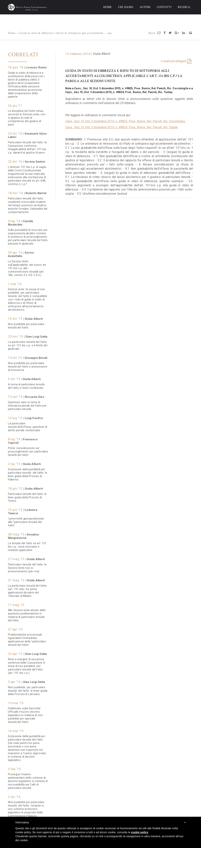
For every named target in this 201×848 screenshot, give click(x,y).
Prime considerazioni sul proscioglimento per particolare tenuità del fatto (28, 449)
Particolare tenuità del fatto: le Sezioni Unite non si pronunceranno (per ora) (27, 566)
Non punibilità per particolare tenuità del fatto (26, 324)
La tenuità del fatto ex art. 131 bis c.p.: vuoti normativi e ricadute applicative (27, 545)
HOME (107, 7)
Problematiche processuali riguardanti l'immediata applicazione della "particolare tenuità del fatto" (27, 638)
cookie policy (139, 832)
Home (12, 33)
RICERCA (184, 7)
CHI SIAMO (125, 7)
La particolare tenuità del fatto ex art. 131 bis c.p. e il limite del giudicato (27, 343)
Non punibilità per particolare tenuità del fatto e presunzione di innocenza (27, 365)
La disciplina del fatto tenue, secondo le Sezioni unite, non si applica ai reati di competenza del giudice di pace (27, 115)
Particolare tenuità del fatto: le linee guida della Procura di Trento (27, 495)
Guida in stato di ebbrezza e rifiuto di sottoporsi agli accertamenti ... (63, 33)
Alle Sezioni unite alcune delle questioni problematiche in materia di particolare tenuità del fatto (27, 613)
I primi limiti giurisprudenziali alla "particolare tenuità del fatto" (26, 520)
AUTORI (145, 7)
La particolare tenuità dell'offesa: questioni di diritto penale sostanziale (27, 425)
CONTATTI (164, 7)
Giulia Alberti (101, 54)
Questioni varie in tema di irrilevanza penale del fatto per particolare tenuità (27, 404)
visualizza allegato (173, 61)
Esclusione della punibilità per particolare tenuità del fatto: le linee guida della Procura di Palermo (27, 472)
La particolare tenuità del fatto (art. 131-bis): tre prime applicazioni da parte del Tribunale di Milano (27, 589)
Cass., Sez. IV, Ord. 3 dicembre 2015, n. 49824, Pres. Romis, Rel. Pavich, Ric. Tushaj (121, 127)
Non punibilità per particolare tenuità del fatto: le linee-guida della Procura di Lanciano (28, 689)
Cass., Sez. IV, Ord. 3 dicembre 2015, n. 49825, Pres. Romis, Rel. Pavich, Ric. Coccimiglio (125, 121)
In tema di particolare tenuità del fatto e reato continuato (26, 384)
